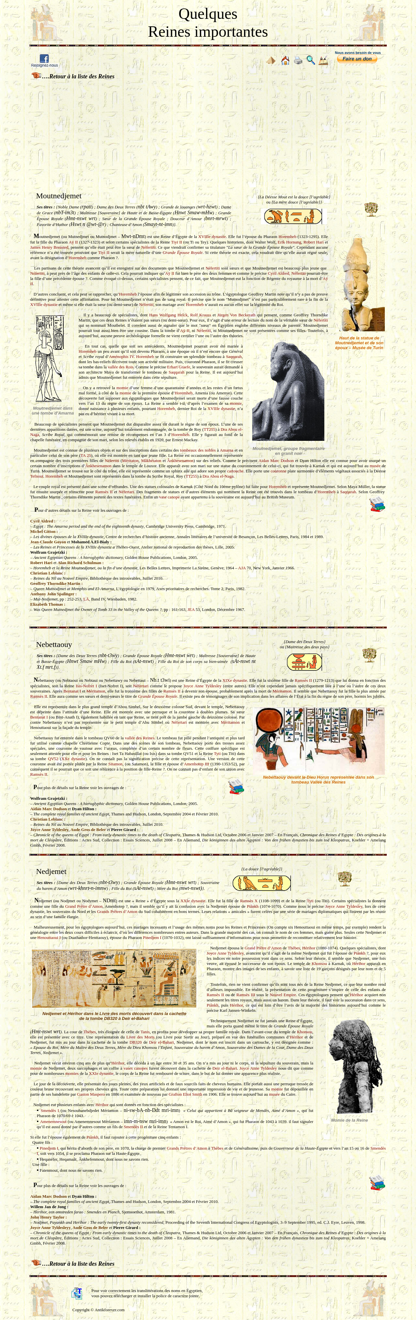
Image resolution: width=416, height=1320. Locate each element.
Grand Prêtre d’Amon (84, 906)
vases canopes (136, 1068)
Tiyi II (176, 242)
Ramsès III (245, 994)
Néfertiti (148, 247)
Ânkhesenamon (180, 460)
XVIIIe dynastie (212, 236)
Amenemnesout (53, 1121)
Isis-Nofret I (86, 685)
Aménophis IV (121, 356)
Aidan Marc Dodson (276, 460)
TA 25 (86, 455)
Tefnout (36, 476)
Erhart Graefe (178, 366)
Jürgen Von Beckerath (236, 314)
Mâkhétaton (151, 460)
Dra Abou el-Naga (217, 476)
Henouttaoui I (49, 937)
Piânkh (252, 906)
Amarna (226, 450)
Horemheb (287, 236)
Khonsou (319, 963)
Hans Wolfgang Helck (168, 314)
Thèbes (294, 947)
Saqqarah (233, 356)
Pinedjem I (152, 937)
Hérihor (308, 947)
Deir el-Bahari (161, 1042)
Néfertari (126, 491)
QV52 (53, 758)
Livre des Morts (140, 1037)
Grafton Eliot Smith (185, 1094)
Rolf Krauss (200, 314)
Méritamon (95, 691)
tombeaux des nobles (198, 450)
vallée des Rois (121, 366)
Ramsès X (249, 900)
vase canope (169, 497)
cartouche (235, 471)
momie (122, 387)
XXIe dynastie (192, 900)
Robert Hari (314, 242)
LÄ (86, 599)
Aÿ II (73, 242)
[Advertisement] (208, 129)
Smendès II (133, 1126)
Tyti (217, 753)
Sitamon (116, 763)
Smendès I (50, 1110)
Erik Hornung (289, 242)
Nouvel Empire (283, 994)
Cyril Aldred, (279, 273)
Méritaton (130, 460)
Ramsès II (104, 491)
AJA (242, 567)
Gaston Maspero (91, 1094)
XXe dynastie (73, 758)
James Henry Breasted (49, 247)
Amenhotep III (196, 763)
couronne (278, 471)
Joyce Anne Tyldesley (203, 685)
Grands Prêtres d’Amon (117, 911)
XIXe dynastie (235, 680)
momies (72, 1073)
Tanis (145, 1031)
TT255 (209, 429)
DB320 (136, 1042)
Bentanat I (72, 691)
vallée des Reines (139, 737)
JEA (191, 609)
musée (375, 465)
